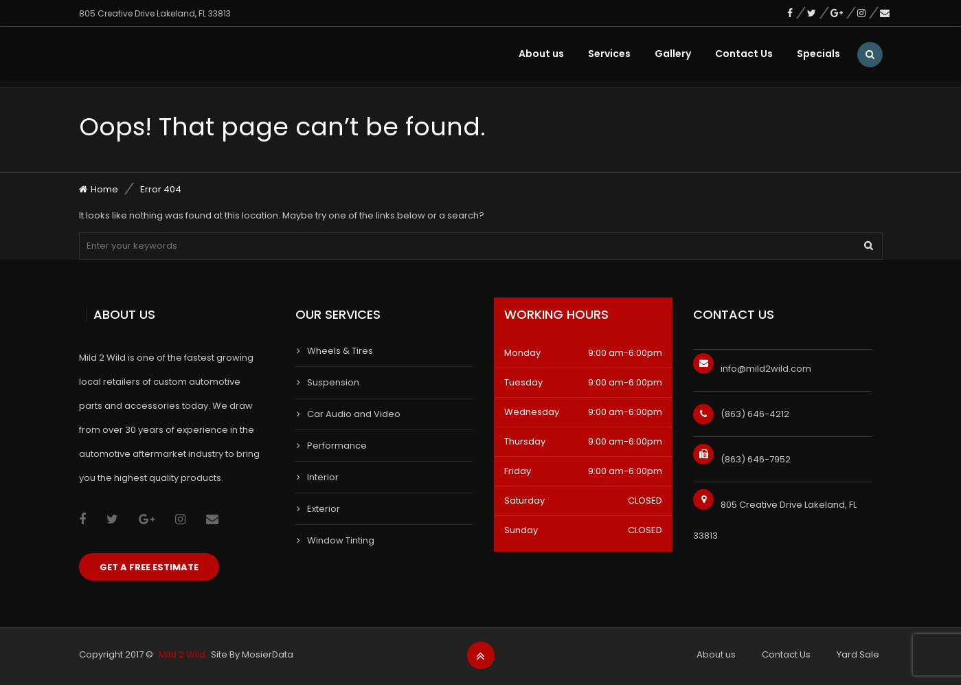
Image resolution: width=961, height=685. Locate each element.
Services (609, 53)
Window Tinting (340, 540)
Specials (818, 53)
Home (104, 189)
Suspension (333, 382)
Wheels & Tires (340, 350)
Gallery (673, 53)
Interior (323, 477)
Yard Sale (858, 654)
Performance (337, 445)
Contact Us (744, 53)
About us (541, 53)
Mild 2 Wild (182, 654)
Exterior (323, 508)
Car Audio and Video (353, 413)
